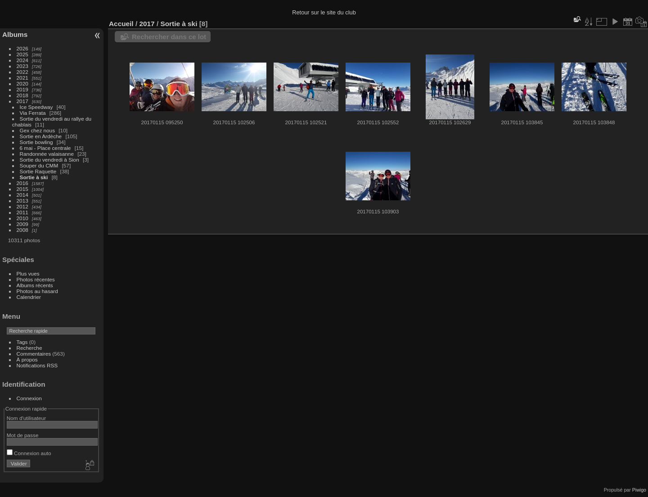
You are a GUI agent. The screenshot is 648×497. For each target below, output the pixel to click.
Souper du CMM (39, 165)
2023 (22, 66)
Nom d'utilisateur (26, 418)
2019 (22, 89)
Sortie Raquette (38, 171)
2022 (22, 72)
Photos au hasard (37, 291)
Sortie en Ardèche (41, 136)
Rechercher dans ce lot (169, 37)
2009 (22, 224)
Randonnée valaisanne (47, 154)
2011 (22, 212)
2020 (22, 83)
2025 (22, 54)
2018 (22, 95)
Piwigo (639, 489)
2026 (22, 48)
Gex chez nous (37, 130)
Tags (22, 342)
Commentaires (34, 354)
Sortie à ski (34, 177)
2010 (22, 218)
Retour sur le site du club (324, 12)
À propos (27, 359)
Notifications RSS (37, 365)
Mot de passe (23, 435)
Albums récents (35, 285)
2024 (22, 60)
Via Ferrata (33, 113)
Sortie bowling (36, 142)
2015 (22, 189)
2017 (22, 101)
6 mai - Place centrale (45, 148)
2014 (22, 195)
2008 (22, 230)
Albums (14, 34)
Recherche (29, 348)
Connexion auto (29, 453)
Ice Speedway (36, 107)
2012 (22, 206)
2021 (22, 78)
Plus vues (28, 273)
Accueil (121, 23)
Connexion (29, 398)
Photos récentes (36, 279)
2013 (22, 200)
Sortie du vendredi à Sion (49, 160)
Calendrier (29, 297)
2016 (22, 183)
